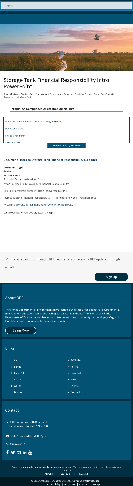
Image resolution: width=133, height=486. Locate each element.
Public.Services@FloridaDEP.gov (28, 436)
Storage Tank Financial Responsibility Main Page (44, 204)
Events (73, 385)
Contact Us (75, 392)
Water (16, 385)
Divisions (15, 94)
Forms (73, 366)
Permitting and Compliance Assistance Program (71, 94)
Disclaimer (69, 484)
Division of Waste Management (34, 94)
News (72, 379)
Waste (16, 379)
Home (7, 94)
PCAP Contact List (14, 128)
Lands (16, 366)
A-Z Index (74, 360)
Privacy (83, 484)
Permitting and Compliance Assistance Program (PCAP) (33, 121)
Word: (65, 473)
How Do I (74, 373)
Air (14, 360)
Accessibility (53, 484)
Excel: (83, 473)
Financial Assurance (15, 135)
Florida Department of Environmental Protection (74, 480)
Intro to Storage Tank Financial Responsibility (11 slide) (58, 160)
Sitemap (95, 484)
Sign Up (111, 277)
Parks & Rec (19, 373)
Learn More (21, 330)
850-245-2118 (17, 444)
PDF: (48, 473)
